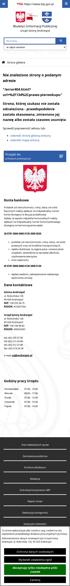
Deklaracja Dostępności (35, 512)
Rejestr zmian (35, 501)
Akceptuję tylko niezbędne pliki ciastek (35, 570)
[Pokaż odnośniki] (4, 4)
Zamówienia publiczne (35, 456)
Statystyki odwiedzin (35, 524)
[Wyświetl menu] (66, 4)
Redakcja (35, 478)
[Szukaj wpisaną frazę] (61, 41)
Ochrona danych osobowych (35, 551)
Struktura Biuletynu (35, 467)
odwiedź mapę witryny (25, 140)
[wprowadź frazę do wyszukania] (30, 41)
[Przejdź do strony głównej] (35, 23)
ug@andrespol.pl (22, 355)
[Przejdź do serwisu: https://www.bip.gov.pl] (35, 4)
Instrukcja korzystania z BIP (35, 490)
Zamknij (35, 580)
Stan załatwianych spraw (35, 444)
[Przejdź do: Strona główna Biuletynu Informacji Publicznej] (3, 62)
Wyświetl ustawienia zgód (35, 559)
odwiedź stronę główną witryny (30, 135)
